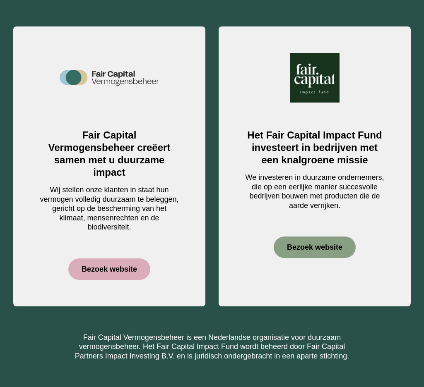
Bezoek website (109, 269)
